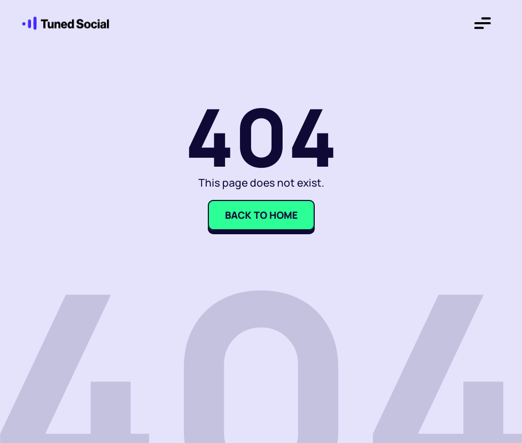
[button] (482, 25)
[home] (61, 25)
